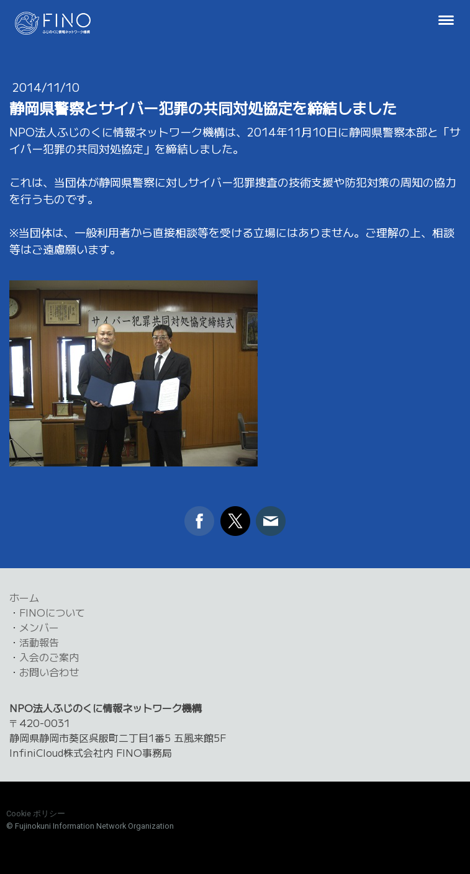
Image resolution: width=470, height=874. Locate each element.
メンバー (39, 627)
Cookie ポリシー (35, 813)
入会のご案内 (49, 656)
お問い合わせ (49, 671)
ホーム (24, 597)
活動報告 (39, 642)
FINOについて (52, 612)
